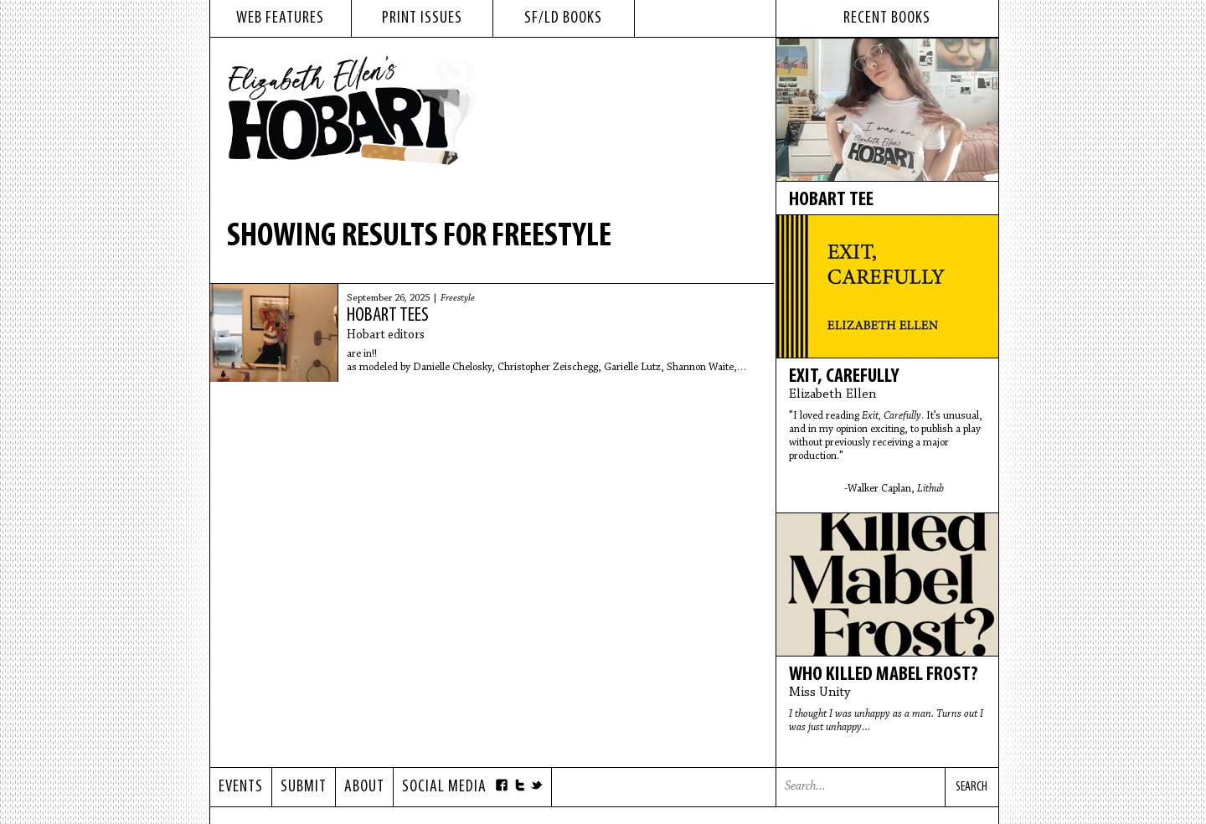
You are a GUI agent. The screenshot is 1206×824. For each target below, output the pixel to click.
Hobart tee (831, 200)
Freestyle (458, 298)
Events (241, 787)
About (364, 787)
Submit (304, 787)
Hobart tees (388, 316)
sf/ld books (563, 18)
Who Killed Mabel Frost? (883, 675)
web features (280, 18)
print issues (422, 18)
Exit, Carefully (844, 377)
